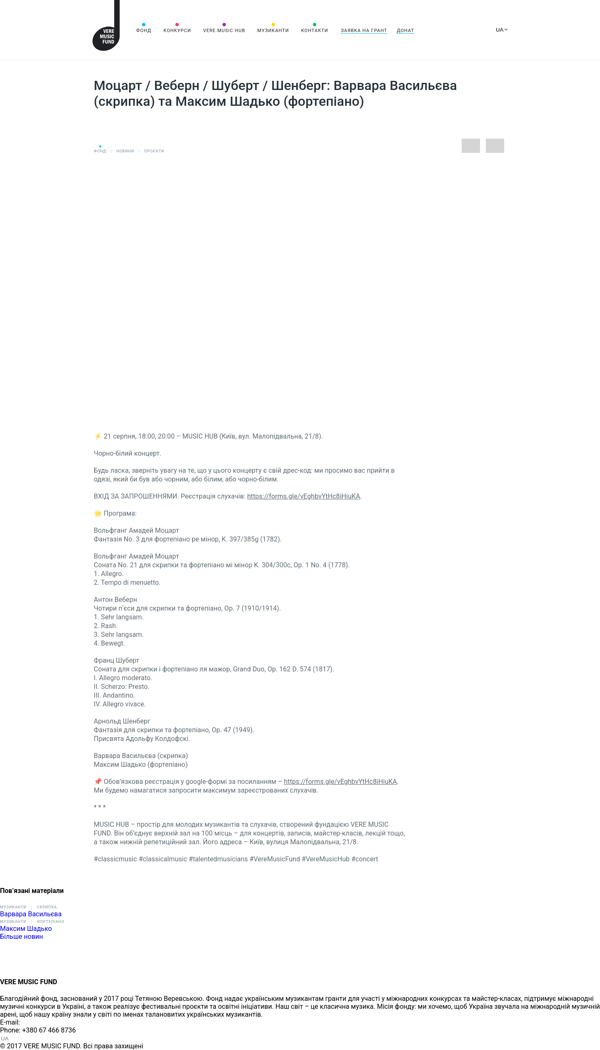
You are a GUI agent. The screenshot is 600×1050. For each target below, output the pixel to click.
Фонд (143, 30)
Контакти (314, 30)
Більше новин (21, 936)
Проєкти (154, 151)
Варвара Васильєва (31, 914)
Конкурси (177, 30)
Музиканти (273, 30)
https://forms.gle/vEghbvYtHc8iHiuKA (303, 496)
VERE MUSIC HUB (224, 30)
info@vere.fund (44, 1022)
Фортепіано (50, 922)
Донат (405, 30)
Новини (125, 151)
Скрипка (47, 907)
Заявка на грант (364, 30)
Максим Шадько (26, 929)
